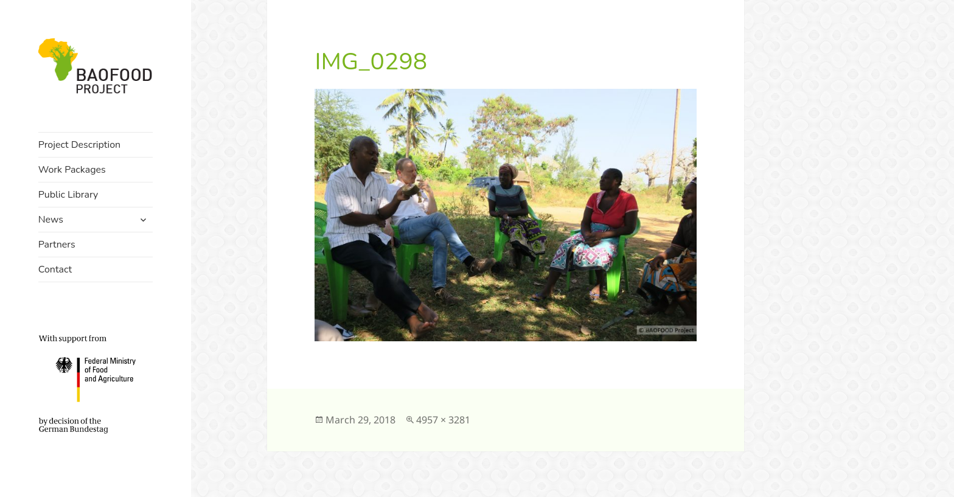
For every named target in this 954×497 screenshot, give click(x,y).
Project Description (79, 144)
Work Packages (72, 169)
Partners (56, 244)
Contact (55, 269)
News (50, 219)
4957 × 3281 (443, 419)
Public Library (68, 194)
